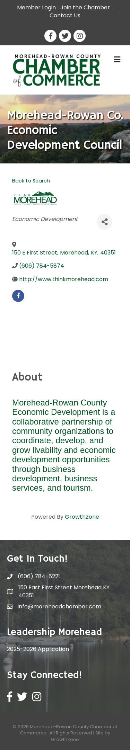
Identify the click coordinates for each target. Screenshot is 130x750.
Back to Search (31, 180)
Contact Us (65, 15)
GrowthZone (82, 517)
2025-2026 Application (38, 649)
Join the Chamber (85, 7)
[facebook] (18, 296)
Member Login (36, 7)
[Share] (104, 222)
